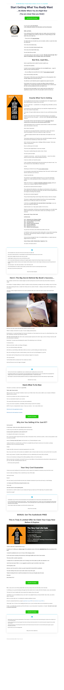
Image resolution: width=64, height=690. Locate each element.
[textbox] (32, 3)
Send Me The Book (32, 416)
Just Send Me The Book (32, 18)
